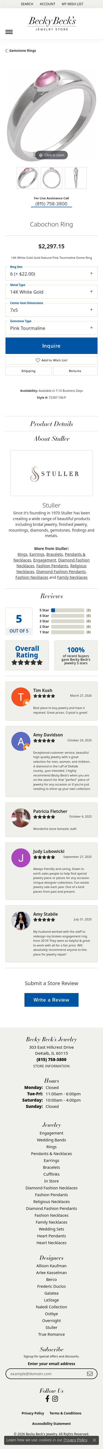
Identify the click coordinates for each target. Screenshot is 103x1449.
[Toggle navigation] (9, 29)
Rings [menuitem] (51, 1146)
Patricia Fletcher (50, 811)
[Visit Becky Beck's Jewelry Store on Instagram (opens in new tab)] (55, 1399)
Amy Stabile (45, 914)
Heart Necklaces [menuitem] (51, 1242)
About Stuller (51, 438)
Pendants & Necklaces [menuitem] (51, 1153)
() (89, 610)
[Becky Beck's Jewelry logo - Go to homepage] (51, 23)
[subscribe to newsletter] (90, 1374)
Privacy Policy (33, 1413)
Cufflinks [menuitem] (51, 1174)
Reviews (51, 595)
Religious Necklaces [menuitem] (51, 1201)
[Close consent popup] (94, 1440)
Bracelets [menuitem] (51, 1167)
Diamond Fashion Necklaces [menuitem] (52, 1187)
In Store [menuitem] (51, 1181)
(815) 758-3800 (51, 203)
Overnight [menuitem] (51, 1320)
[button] (26, 4)
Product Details (51, 423)
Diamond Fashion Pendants (60, 571)
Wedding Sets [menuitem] (51, 1229)
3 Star (44, 621)
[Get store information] (51, 1066)
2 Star (44, 626)
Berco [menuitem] (51, 1279)
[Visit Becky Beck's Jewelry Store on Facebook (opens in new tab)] (47, 1399)
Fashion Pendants (52, 565)
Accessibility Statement (51, 1423)
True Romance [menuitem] (51, 1334)
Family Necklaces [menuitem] (51, 1222)
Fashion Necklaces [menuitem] (52, 1215)
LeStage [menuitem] (51, 1300)
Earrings (36, 554)
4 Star (44, 615)
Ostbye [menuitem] (51, 1313)
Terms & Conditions (65, 1413)
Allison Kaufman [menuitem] (52, 1265)
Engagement (44, 560)
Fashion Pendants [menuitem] (51, 1194)
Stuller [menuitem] (51, 1327)
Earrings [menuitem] (51, 1160)
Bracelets (54, 554)
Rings (22, 554)
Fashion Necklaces (31, 577)
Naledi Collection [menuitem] (51, 1306)
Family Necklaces (72, 577)
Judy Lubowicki (49, 851)
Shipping (28, 370)
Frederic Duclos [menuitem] (51, 1286)
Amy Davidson (48, 735)
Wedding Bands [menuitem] (51, 1139)
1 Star (44, 632)
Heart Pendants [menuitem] (51, 1235)
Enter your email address (51, 1363)
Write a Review (51, 999)
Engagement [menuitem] (51, 1133)
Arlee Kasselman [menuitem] (51, 1272)
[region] (51, 115)
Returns (75, 370)
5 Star (44, 610)
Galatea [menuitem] (51, 1293)
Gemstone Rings (22, 50)
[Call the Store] (51, 1059)
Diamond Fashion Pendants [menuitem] (51, 1208)
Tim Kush (42, 690)
